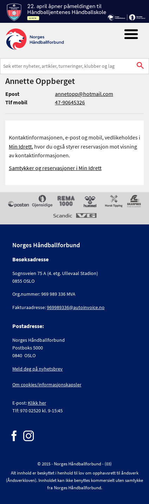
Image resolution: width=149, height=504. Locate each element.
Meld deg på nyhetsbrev (37, 369)
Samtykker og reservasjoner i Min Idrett (55, 167)
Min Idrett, (21, 146)
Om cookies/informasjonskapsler (46, 384)
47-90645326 (70, 102)
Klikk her (37, 403)
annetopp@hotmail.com (84, 93)
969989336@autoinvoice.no (76, 307)
